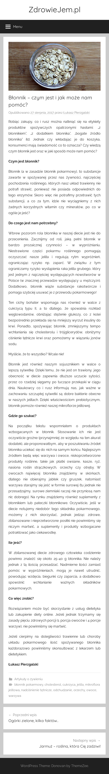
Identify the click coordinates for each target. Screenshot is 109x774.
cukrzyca (69, 684)
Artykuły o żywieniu (28, 679)
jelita (80, 684)
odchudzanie (62, 690)
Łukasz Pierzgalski (76, 113)
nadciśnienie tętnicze (36, 690)
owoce (91, 690)
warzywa (14, 696)
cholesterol (53, 684)
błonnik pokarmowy (28, 684)
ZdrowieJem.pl (54, 9)
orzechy (79, 690)
